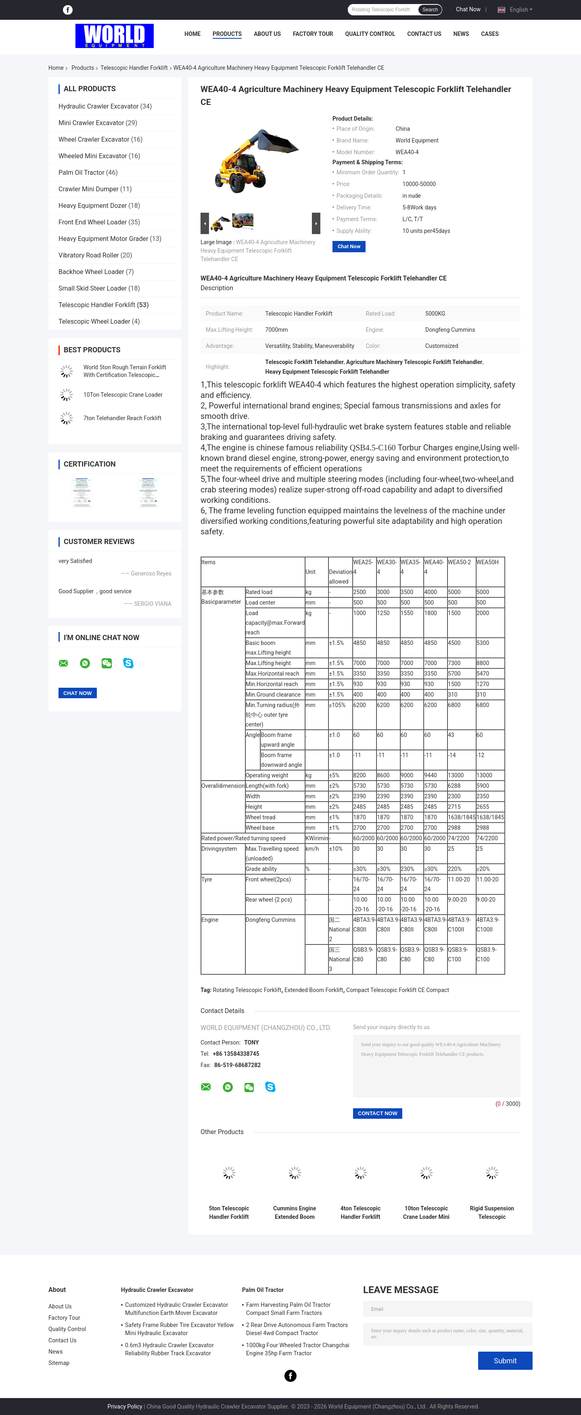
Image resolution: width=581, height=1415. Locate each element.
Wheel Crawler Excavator (94, 139)
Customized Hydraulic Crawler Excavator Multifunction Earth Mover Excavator (176, 1309)
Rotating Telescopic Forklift (247, 990)
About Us (267, 34)
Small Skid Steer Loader (93, 288)
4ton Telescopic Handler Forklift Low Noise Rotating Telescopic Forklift (360, 1212)
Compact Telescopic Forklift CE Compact (397, 990)
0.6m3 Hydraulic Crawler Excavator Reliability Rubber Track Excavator (169, 1349)
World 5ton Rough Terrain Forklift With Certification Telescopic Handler (125, 375)
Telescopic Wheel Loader (94, 321)
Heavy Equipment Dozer (93, 205)
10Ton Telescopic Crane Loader (123, 394)
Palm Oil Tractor (81, 172)
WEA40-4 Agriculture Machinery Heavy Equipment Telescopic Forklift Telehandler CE (258, 250)
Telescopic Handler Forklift (133, 68)
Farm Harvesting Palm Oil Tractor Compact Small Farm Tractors (288, 1309)
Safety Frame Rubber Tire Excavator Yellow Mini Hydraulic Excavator (179, 1329)
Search (430, 10)
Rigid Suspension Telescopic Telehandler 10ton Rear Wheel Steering (492, 1212)
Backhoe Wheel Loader (91, 272)
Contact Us (424, 34)
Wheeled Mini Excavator (93, 156)
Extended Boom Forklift (313, 990)
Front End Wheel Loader (93, 222)
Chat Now (468, 9)
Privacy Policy (125, 1406)
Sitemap (58, 1363)
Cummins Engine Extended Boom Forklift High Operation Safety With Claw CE (294, 1212)
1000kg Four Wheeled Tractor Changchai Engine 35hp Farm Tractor (297, 1349)
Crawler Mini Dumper (89, 189)
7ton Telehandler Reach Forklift (122, 418)
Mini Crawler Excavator (91, 123)
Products (227, 34)
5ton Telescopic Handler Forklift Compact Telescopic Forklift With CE (229, 1212)
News (461, 34)
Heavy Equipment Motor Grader (103, 239)
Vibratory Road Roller (89, 255)
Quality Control (370, 34)
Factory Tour (313, 34)
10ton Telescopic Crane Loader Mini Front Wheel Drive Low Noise (426, 1212)
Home (192, 34)
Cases (490, 34)
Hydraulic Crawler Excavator (98, 106)
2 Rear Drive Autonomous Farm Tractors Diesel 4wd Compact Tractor (297, 1329)
